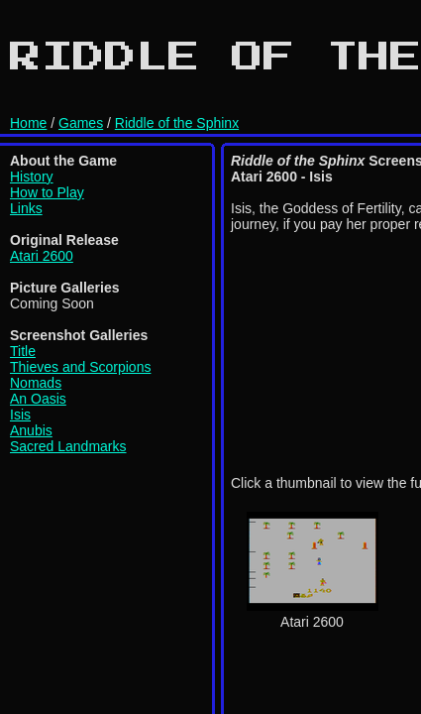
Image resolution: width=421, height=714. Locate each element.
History (31, 176)
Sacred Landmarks (68, 446)
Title (23, 351)
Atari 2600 (41, 256)
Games (80, 123)
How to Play (47, 192)
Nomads (35, 383)
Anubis (31, 430)
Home (28, 123)
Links (26, 208)
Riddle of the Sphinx (177, 123)
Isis (20, 414)
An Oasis (38, 399)
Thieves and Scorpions (80, 367)
